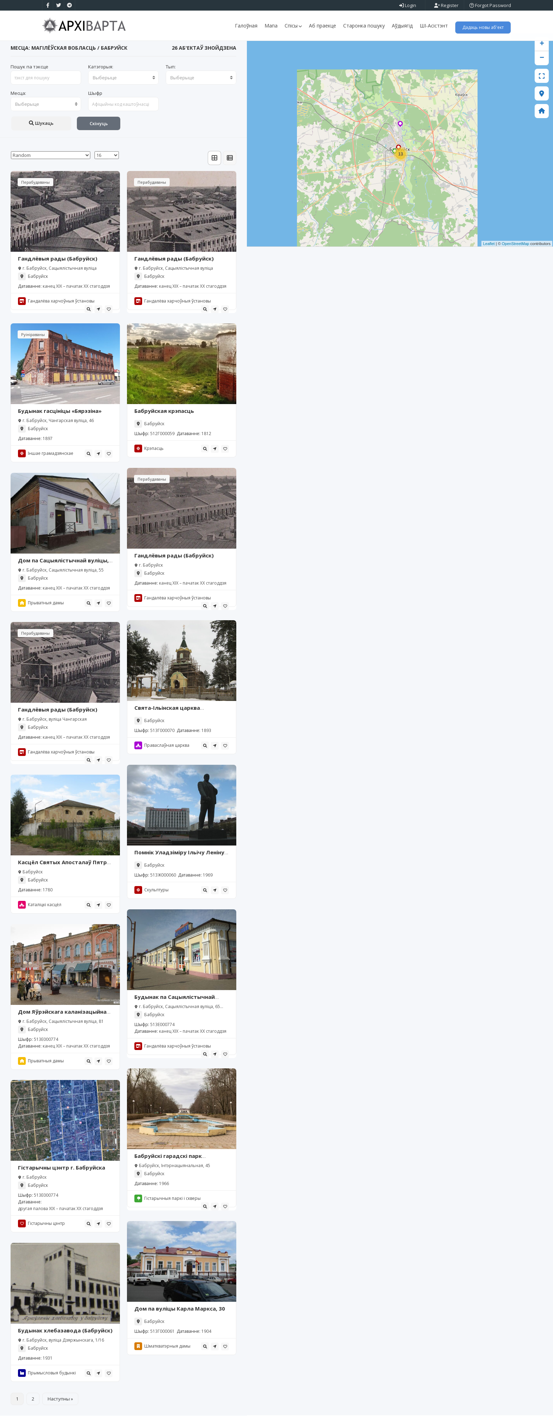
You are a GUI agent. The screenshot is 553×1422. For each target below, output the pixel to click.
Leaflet (489, 250)
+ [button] (542, 50)
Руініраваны (33, 341)
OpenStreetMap (515, 250)
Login (407, 5)
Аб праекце (322, 25)
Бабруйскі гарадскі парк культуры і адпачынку (168, 1166)
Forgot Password (490, 5)
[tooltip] (88, 315)
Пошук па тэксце (29, 73)
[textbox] (123, 84)
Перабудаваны (35, 188)
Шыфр (95, 100)
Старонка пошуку (364, 25)
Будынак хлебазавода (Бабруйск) (65, 1337)
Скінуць (99, 130)
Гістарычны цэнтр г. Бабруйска (61, 1174)
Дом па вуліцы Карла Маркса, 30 (179, 1315)
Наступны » (60, 1405)
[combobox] (123, 84)
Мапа (271, 25)
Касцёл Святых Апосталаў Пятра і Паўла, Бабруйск (64, 872)
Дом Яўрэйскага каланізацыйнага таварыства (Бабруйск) (65, 1022)
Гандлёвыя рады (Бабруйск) (57, 265)
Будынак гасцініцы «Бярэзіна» (60, 417)
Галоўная (246, 25)
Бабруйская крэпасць (164, 417)
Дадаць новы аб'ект (483, 27)
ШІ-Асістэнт (434, 25)
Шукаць (41, 130)
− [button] (542, 65)
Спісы (293, 25)
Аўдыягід (402, 25)
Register (446, 5)
